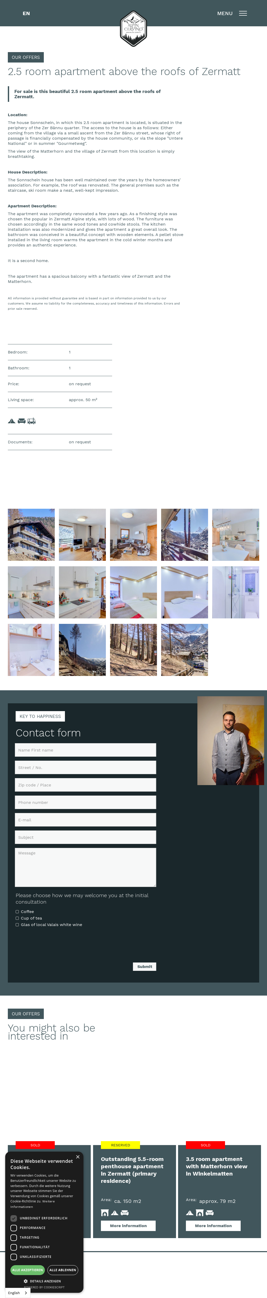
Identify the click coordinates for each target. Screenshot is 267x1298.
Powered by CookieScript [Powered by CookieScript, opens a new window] (44, 1287)
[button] (26, 13)
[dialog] (44, 1222)
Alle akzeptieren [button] (27, 1270)
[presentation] (55, 947)
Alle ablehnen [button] (63, 1270)
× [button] (78, 1157)
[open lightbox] (31, 535)
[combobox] (18, 1293)
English (14, 1293)
